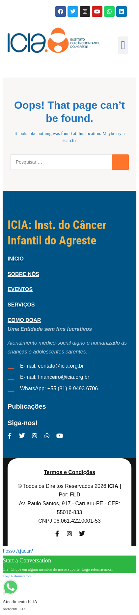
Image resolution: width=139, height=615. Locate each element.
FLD (75, 494)
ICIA (113, 486)
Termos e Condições (69, 472)
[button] (123, 45)
